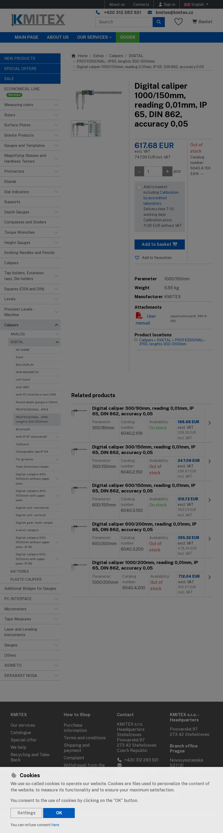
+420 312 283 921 (122, 12)
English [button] (194, 4)
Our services (23, 725)
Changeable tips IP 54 (32, 451)
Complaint (74, 757)
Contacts (141, 4)
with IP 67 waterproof (31, 436)
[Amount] (153, 171)
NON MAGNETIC (27, 372)
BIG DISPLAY (25, 365)
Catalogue (21, 732)
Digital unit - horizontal (32, 508)
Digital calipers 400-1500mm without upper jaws (33, 478)
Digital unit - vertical (31, 515)
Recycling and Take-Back (31, 757)
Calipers (116, 56)
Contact (125, 714)
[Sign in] (167, 4)
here (55, 825)
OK (59, 812)
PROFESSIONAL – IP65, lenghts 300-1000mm (32, 419)
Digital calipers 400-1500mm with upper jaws (31, 495)
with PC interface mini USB (36, 394)
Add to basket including (162, 206)
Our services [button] (92, 37)
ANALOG (18, 334)
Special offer (24, 739)
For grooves (24, 459)
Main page (26, 37)
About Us (58, 37)
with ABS (22, 387)
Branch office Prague (184, 749)
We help (18, 747)
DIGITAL (17, 342)
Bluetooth (23, 429)
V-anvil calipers (27, 530)
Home (79, 56)
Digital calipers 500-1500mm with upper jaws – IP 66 (31, 558)
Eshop (98, 56)
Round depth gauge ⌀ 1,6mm (37, 402)
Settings (26, 812)
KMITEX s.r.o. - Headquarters (184, 717)
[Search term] (124, 22)
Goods (127, 37)
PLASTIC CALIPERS (26, 579)
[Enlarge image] (97, 98)
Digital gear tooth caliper (34, 523)
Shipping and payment (77, 748)
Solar (20, 357)
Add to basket (160, 244)
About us (117, 4)
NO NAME (23, 350)
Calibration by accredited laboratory (161, 198)
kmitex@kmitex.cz (174, 12)
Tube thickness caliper (32, 466)
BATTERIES (20, 571)
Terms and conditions (85, 737)
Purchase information (75, 728)
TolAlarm (22, 444)
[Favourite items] (178, 22)
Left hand (23, 379)
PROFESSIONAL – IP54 (32, 409)
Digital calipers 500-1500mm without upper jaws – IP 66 (33, 542)
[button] (56, 105)
